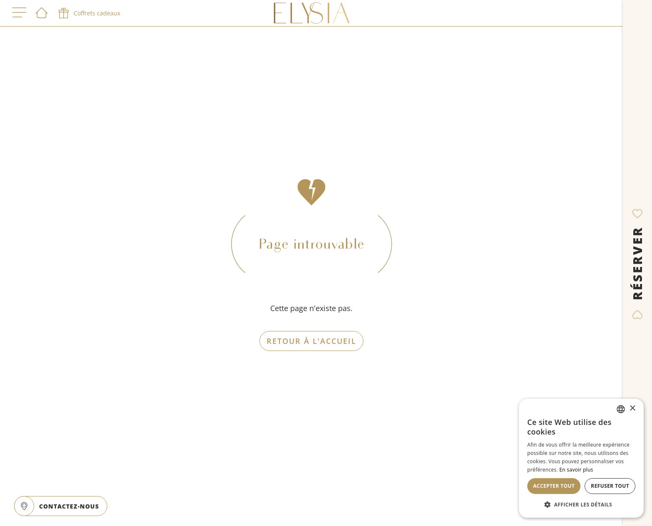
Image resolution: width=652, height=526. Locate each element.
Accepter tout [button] (554, 485)
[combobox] (621, 409)
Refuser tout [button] (610, 485)
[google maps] (24, 506)
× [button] (632, 408)
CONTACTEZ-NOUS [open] (69, 506)
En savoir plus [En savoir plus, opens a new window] (576, 469)
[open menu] (19, 13)
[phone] (88, 13)
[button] (581, 504)
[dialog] (581, 458)
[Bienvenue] (41, 13)
